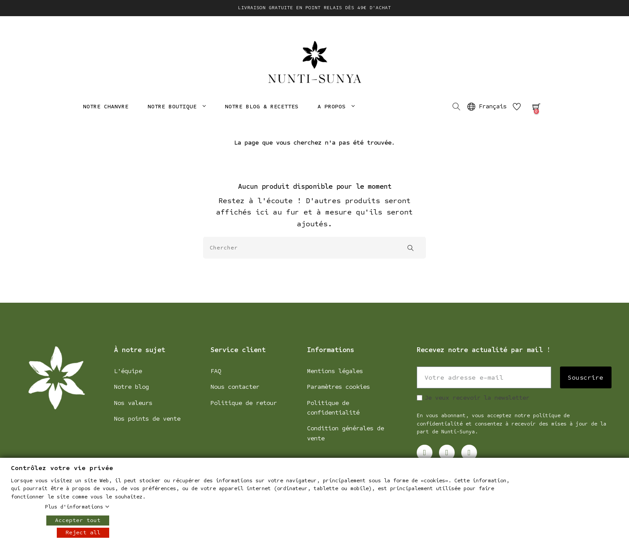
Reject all (83, 532)
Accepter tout (77, 520)
